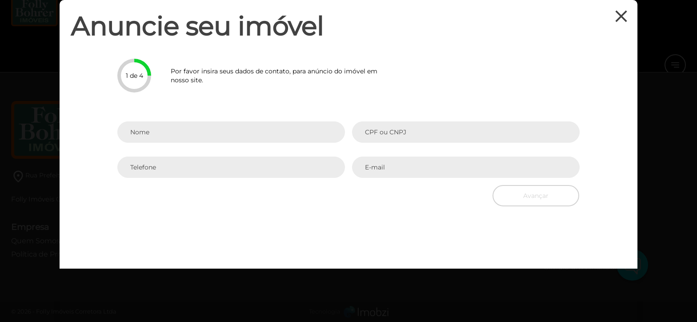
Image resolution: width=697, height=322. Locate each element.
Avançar (536, 196)
